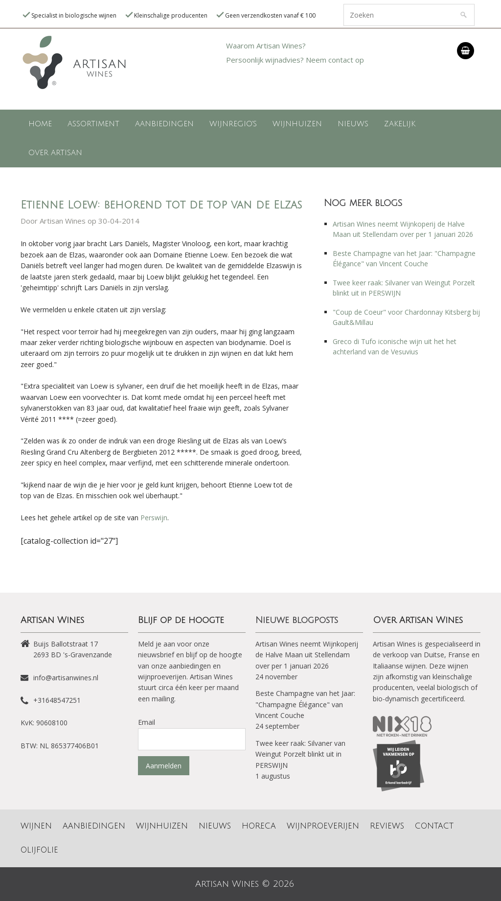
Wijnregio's (233, 124)
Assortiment (93, 124)
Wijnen (36, 826)
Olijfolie (39, 850)
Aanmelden (164, 765)
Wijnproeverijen (323, 826)
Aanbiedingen (164, 124)
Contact (434, 826)
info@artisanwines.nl (65, 677)
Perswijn (153, 517)
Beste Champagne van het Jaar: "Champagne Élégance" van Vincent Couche (305, 704)
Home (40, 124)
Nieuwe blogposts (296, 620)
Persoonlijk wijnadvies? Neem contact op (295, 60)
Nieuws (353, 124)
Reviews (387, 826)
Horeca (259, 826)
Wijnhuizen (297, 124)
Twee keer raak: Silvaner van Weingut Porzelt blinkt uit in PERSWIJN (300, 754)
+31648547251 (57, 700)
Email (146, 722)
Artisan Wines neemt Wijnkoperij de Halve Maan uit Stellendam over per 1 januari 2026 (306, 654)
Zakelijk (399, 124)
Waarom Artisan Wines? (266, 45)
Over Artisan (55, 153)
